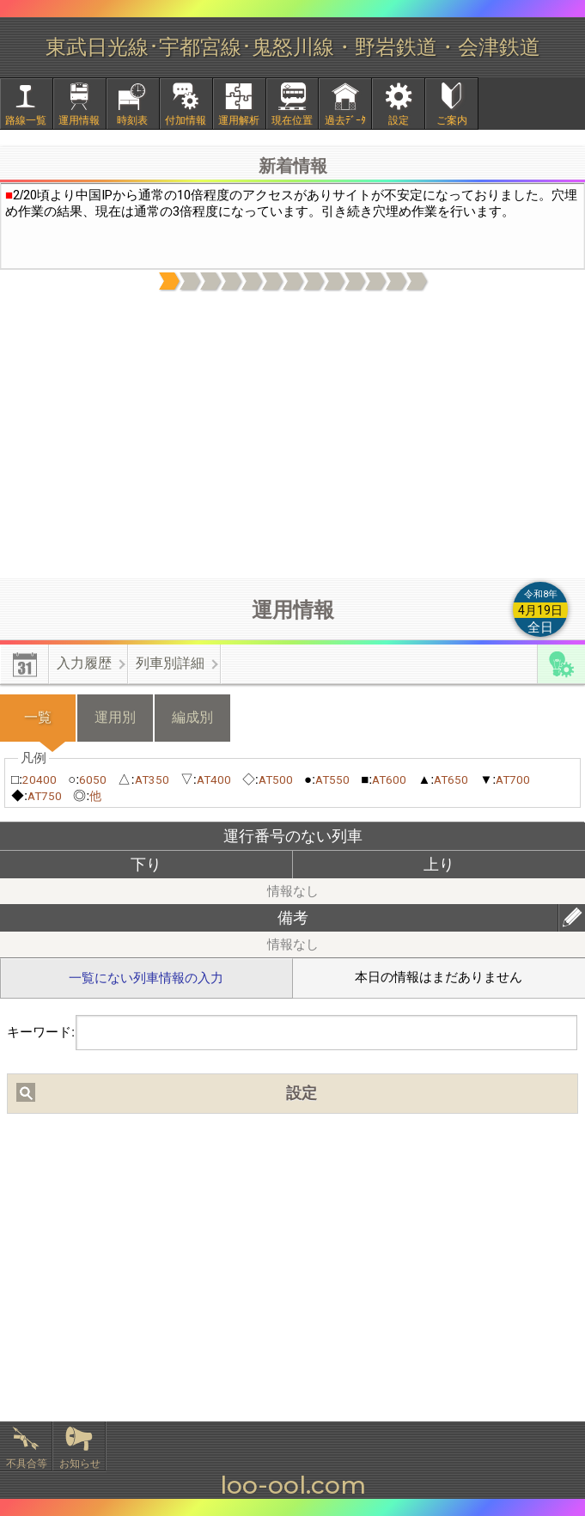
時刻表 (132, 120)
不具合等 (26, 1464)
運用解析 (238, 120)
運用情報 (79, 120)
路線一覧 (25, 120)
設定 (398, 120)
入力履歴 (84, 663)
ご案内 (451, 120)
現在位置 (292, 120)
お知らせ (80, 1464)
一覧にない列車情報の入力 (146, 978)
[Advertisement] (293, 435)
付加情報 (185, 120)
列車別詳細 (170, 663)
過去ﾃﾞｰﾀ (345, 120)
